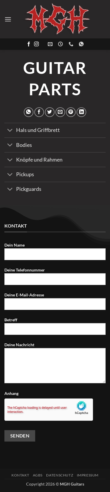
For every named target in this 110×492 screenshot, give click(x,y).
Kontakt (20, 475)
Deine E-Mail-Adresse (55, 303)
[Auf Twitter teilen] (50, 112)
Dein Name (55, 253)
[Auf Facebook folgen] (28, 44)
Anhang (11, 393)
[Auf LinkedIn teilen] (81, 112)
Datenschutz (59, 475)
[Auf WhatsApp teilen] (28, 112)
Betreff (55, 328)
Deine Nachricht (55, 365)
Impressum (88, 475)
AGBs (38, 475)
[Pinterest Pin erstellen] (71, 112)
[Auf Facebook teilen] (39, 112)
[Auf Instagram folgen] (36, 44)
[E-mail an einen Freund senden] (60, 112)
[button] (7, 19)
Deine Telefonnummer (55, 278)
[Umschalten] (10, 131)
